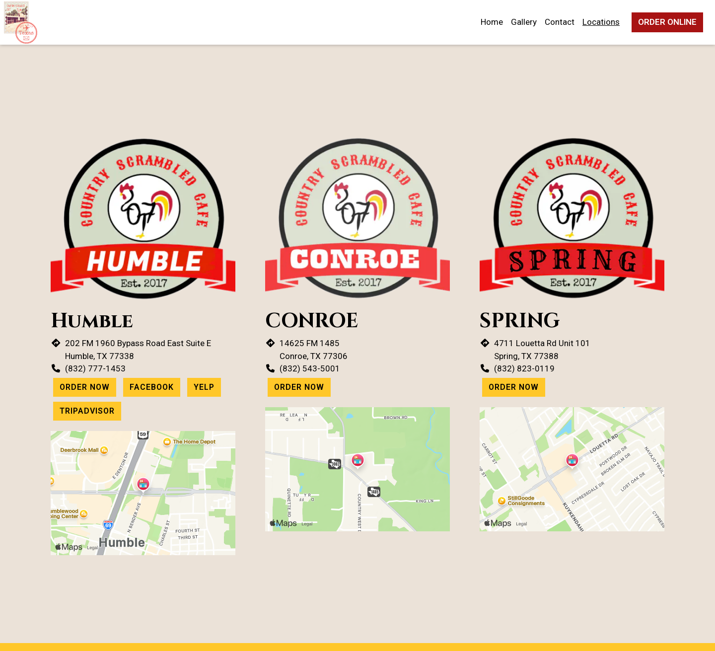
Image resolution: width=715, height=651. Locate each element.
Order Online (667, 22)
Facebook (152, 387)
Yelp (204, 387)
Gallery (524, 22)
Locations (601, 22)
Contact (559, 22)
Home (492, 22)
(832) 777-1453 (95, 368)
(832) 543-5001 (310, 368)
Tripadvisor (87, 411)
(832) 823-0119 (524, 368)
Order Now (85, 387)
